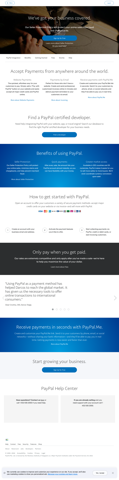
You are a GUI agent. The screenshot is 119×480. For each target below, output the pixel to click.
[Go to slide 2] (61, 309)
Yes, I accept (100, 473)
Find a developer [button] (59, 135)
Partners (38, 449)
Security (25, 444)
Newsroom (15, 449)
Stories (61, 58)
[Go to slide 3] (64, 309)
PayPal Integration (13, 58)
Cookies (30, 453)
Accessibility (21, 453)
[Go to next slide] (114, 298)
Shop (40, 444)
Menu (11, 3)
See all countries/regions (7, 440)
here (42, 400)
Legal (43, 453)
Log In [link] (109, 3)
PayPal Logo (59, 3)
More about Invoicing (59, 100)
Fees (53, 58)
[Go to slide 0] (53, 309)
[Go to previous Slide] (5, 298)
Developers (29, 449)
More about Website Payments (22, 100)
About (7, 449)
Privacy (37, 453)
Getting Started (41, 58)
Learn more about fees (59, 267)
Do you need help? (59, 46)
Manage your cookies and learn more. (63, 474)
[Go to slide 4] (68, 309)
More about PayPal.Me (96, 97)
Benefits (28, 58)
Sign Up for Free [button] (59, 38)
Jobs (22, 449)
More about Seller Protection (22, 179)
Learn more (50, 43)
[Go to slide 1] (57, 309)
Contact (13, 444)
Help (70, 58)
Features (33, 444)
